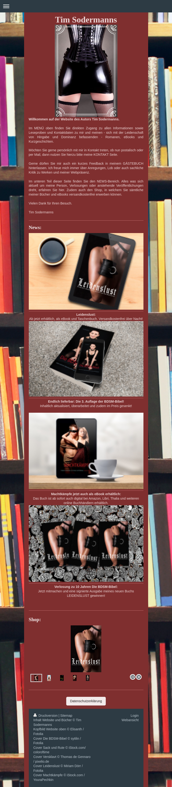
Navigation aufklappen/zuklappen (86, 6)
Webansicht (130, 720)
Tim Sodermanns (86, 19)
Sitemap (66, 715)
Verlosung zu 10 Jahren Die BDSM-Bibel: (86, 587)
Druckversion (46, 715)
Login (135, 715)
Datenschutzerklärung (86, 701)
